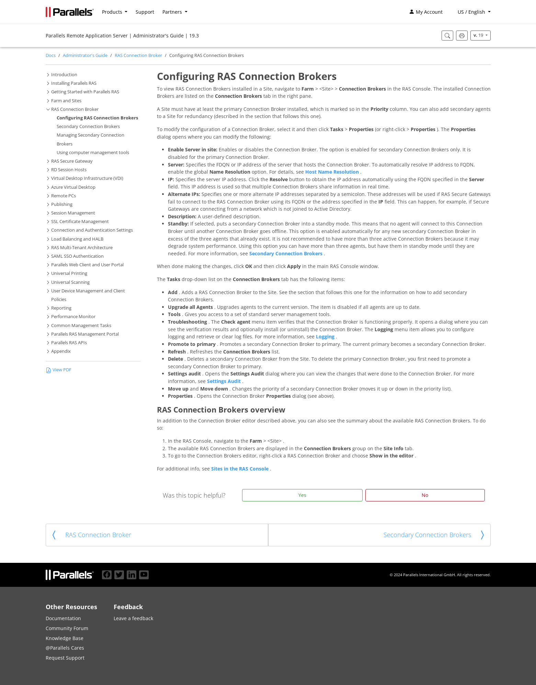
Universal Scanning (70, 282)
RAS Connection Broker (138, 55)
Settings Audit (224, 381)
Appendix (61, 351)
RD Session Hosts (69, 170)
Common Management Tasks (81, 325)
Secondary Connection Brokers (88, 126)
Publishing (61, 204)
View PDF (58, 370)
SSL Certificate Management (80, 221)
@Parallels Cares (65, 648)
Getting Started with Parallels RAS (85, 92)
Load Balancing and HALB (77, 239)
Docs (51, 55)
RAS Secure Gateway (72, 161)
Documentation (63, 618)
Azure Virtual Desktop (73, 187)
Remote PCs (63, 196)
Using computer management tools (93, 152)
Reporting (61, 308)
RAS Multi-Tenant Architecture (82, 248)
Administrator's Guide (85, 55)
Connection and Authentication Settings (92, 230)
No (425, 495)
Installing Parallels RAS (73, 83)
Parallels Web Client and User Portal (87, 265)
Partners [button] (172, 12)
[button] (471, 12)
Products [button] (113, 12)
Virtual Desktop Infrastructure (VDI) (87, 178)
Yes (302, 495)
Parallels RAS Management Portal (85, 334)
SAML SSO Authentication (77, 256)
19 (479, 35)
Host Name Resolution (332, 172)
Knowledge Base (64, 638)
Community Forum (67, 628)
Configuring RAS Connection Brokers (97, 118)
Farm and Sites (66, 101)
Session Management (73, 213)
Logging (326, 336)
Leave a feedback (133, 618)
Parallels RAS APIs (69, 343)
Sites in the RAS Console (240, 468)
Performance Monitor (73, 317)
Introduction (64, 75)
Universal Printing (69, 273)
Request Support (65, 657)
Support (145, 12)
